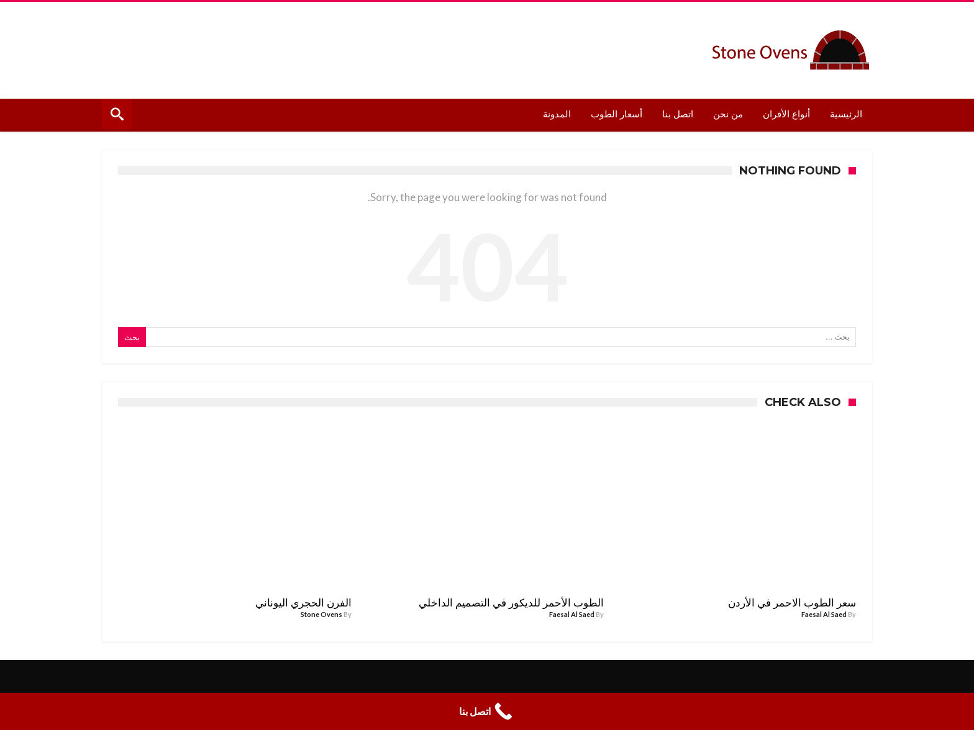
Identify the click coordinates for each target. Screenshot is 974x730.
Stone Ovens (321, 614)
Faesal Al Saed (824, 614)
